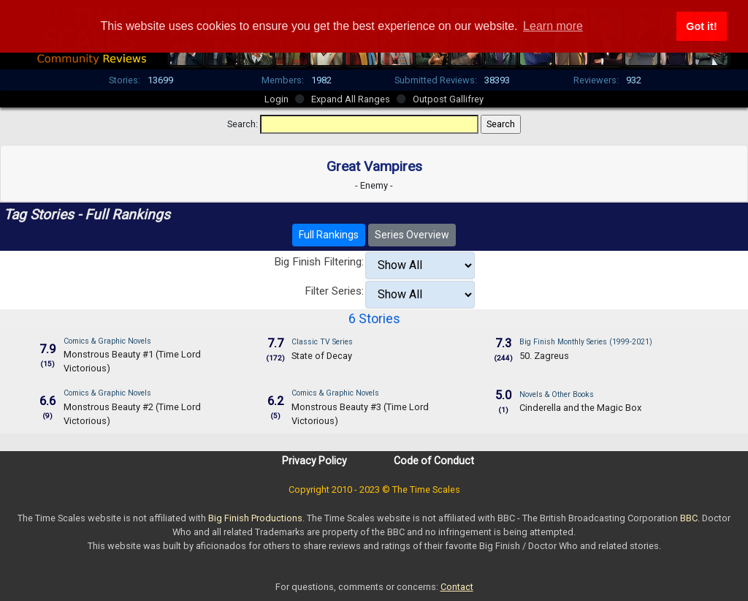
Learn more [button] (553, 26)
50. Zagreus (544, 355)
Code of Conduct (434, 460)
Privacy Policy (314, 460)
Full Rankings (329, 235)
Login (276, 99)
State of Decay (321, 355)
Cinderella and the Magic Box (580, 407)
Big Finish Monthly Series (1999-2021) (585, 342)
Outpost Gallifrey (448, 99)
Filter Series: (334, 291)
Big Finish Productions (255, 518)
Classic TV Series (322, 342)
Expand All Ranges (350, 99)
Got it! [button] (701, 26)
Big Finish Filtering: (319, 261)
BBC (689, 518)
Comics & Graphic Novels (107, 341)
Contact (456, 586)
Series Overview (412, 235)
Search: (242, 123)
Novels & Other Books (556, 394)
